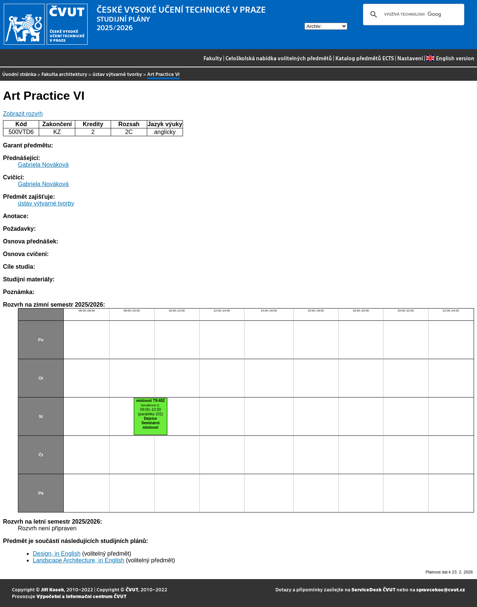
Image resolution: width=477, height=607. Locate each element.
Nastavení (410, 58)
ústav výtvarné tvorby (117, 74)
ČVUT (132, 589)
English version (450, 58)
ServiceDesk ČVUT (373, 589)
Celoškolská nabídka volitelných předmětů (278, 58)
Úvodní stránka (19, 74)
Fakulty (212, 58)
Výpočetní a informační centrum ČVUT (81, 596)
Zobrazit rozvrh (23, 114)
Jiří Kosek (52, 589)
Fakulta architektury (64, 74)
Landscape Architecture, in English (78, 560)
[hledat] (412, 14)
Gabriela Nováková (43, 165)
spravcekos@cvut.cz (440, 589)
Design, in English (56, 553)
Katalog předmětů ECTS (364, 58)
